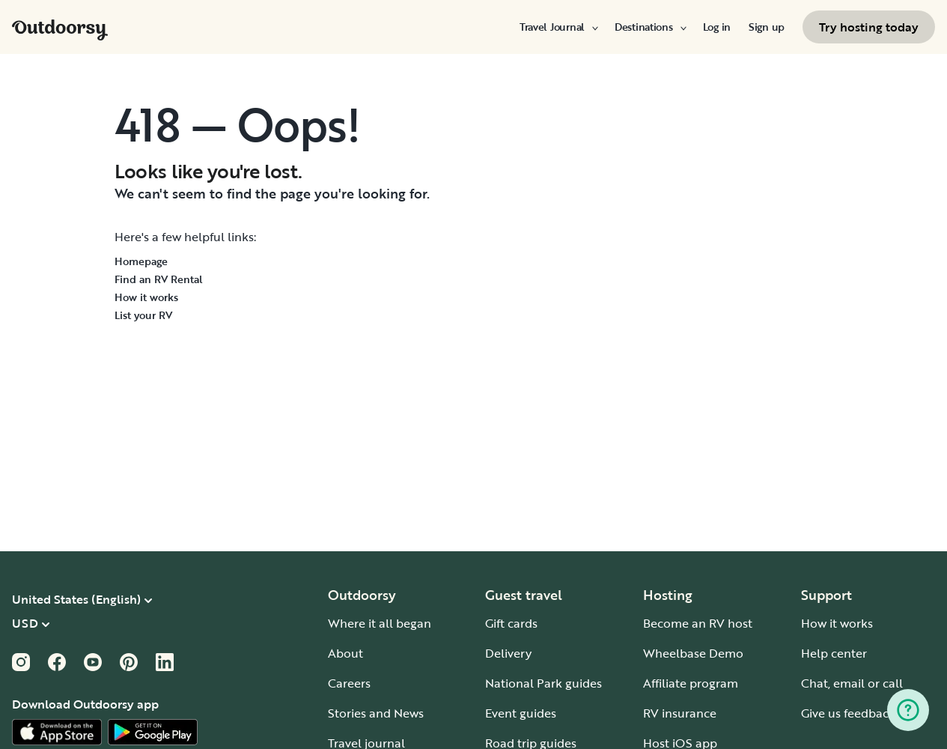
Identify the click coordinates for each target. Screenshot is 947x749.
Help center (834, 653)
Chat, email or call (852, 683)
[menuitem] (558, 26)
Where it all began (379, 623)
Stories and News (376, 713)
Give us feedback (848, 713)
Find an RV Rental (159, 279)
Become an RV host (697, 623)
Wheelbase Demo (693, 653)
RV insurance (679, 713)
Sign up (767, 26)
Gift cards (511, 623)
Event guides (520, 713)
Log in (717, 26)
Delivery (508, 653)
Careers (349, 683)
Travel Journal (558, 26)
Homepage (141, 261)
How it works (146, 297)
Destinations (650, 26)
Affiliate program (690, 683)
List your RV (143, 315)
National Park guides (543, 683)
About (345, 653)
